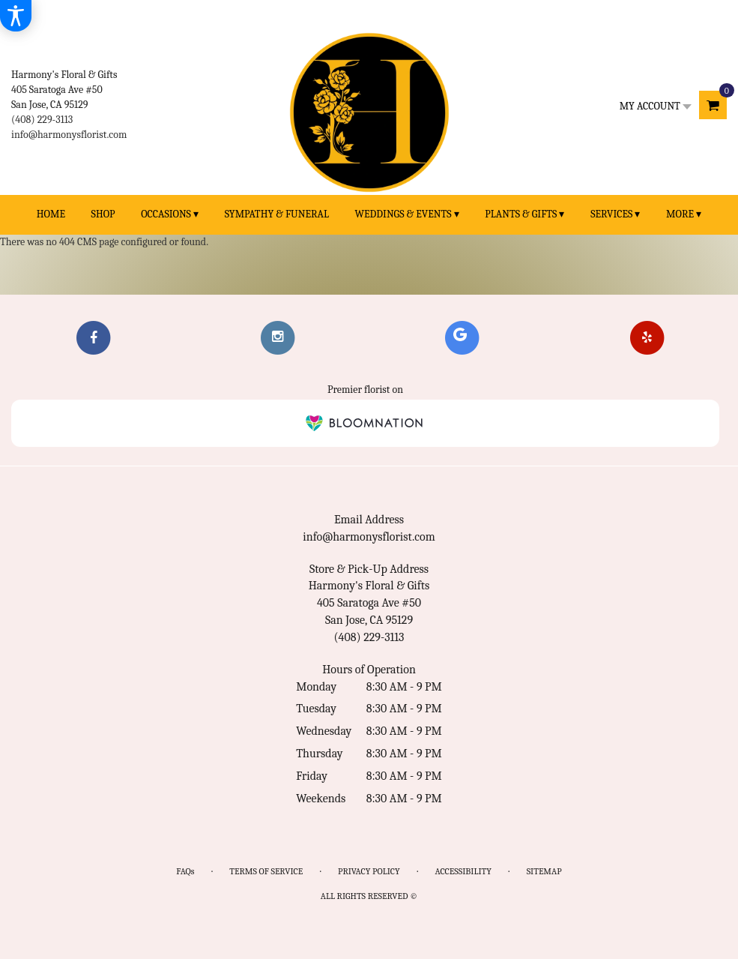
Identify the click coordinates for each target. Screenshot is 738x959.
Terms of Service (266, 871)
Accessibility (463, 871)
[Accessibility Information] (15, 15)
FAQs (185, 871)
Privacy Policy (369, 871)
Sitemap (544, 871)
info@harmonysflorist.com (69, 134)
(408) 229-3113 (42, 119)
